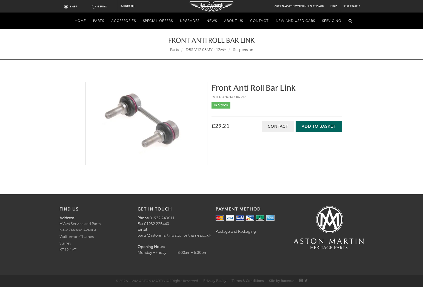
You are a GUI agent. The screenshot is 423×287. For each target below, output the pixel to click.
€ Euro (104, 6)
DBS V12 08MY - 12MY (206, 49)
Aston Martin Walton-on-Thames (299, 6)
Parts (174, 49)
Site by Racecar (281, 281)
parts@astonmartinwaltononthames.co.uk (174, 235)
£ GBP (75, 6)
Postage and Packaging (236, 231)
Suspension (243, 49)
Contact (278, 126)
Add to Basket (319, 126)
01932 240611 (352, 6)
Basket (128, 6)
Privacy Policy (214, 281)
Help (333, 6)
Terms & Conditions (247, 281)
